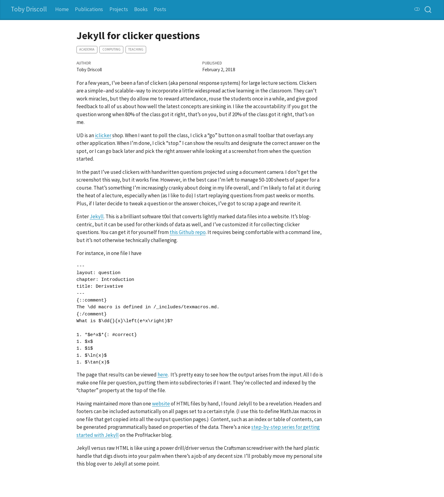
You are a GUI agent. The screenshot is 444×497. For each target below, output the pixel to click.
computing (111, 49)
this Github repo (188, 232)
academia (86, 49)
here (163, 374)
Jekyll (97, 216)
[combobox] (428, 9)
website (161, 403)
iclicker (103, 135)
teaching (135, 49)
